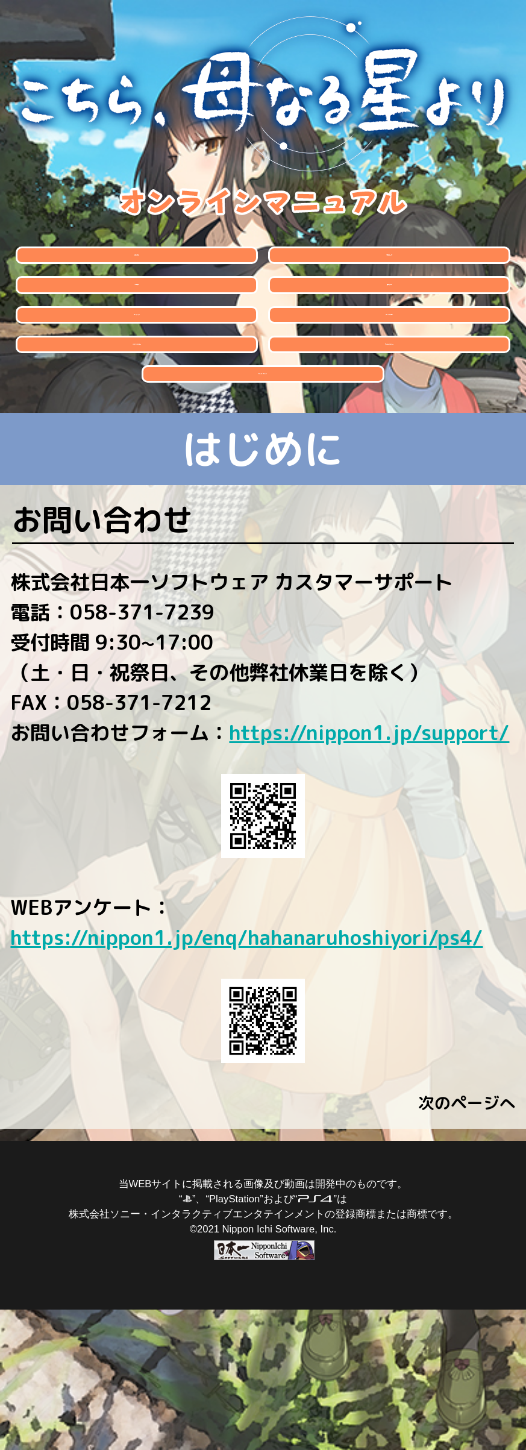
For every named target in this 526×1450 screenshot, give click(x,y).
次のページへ (467, 1243)
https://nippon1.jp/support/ (369, 873)
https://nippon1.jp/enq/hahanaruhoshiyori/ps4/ (246, 1078)
